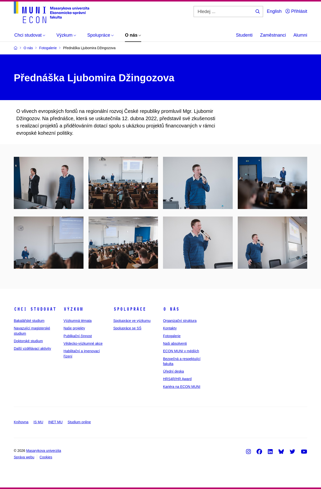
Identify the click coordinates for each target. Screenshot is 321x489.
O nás (171, 309)
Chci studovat (35, 309)
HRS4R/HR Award (177, 379)
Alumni (300, 35)
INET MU (55, 422)
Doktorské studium (28, 341)
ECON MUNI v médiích (181, 351)
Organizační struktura (180, 321)
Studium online (79, 422)
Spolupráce (129, 309)
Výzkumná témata (77, 321)
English (274, 11)
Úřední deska (173, 371)
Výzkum (73, 309)
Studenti (244, 35)
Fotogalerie (172, 336)
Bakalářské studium (29, 321)
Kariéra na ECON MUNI (181, 387)
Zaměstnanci (273, 35)
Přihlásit (296, 11)
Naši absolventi (175, 343)
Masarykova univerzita (43, 451)
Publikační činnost (77, 336)
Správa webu (24, 457)
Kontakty (170, 328)
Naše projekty (74, 328)
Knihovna (21, 422)
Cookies (46, 457)
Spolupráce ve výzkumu (132, 321)
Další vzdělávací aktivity (32, 348)
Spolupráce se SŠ (127, 328)
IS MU (38, 422)
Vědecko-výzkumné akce (83, 343)
